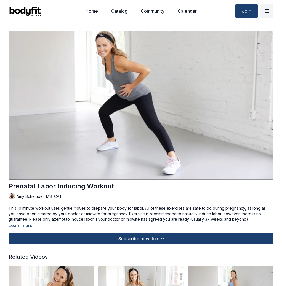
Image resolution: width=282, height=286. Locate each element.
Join (246, 11)
